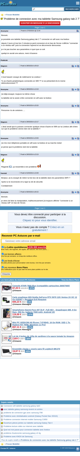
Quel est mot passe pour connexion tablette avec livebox (27, 430)
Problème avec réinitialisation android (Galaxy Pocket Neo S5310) (31, 416)
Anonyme (4, 31)
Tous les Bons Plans (70, 280)
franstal (4, 173)
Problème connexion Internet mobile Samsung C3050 (25, 419)
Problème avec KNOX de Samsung (18, 436)
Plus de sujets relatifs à (40, 440)
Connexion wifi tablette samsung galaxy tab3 (22, 406)
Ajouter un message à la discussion (40, 23)
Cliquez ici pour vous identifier (40, 220)
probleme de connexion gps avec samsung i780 (23, 413)
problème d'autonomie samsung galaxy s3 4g (22, 433)
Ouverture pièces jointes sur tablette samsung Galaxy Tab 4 (28, 423)
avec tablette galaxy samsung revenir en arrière (23, 409)
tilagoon (4, 66)
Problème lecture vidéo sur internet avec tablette (23, 426)
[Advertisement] (40, 380)
